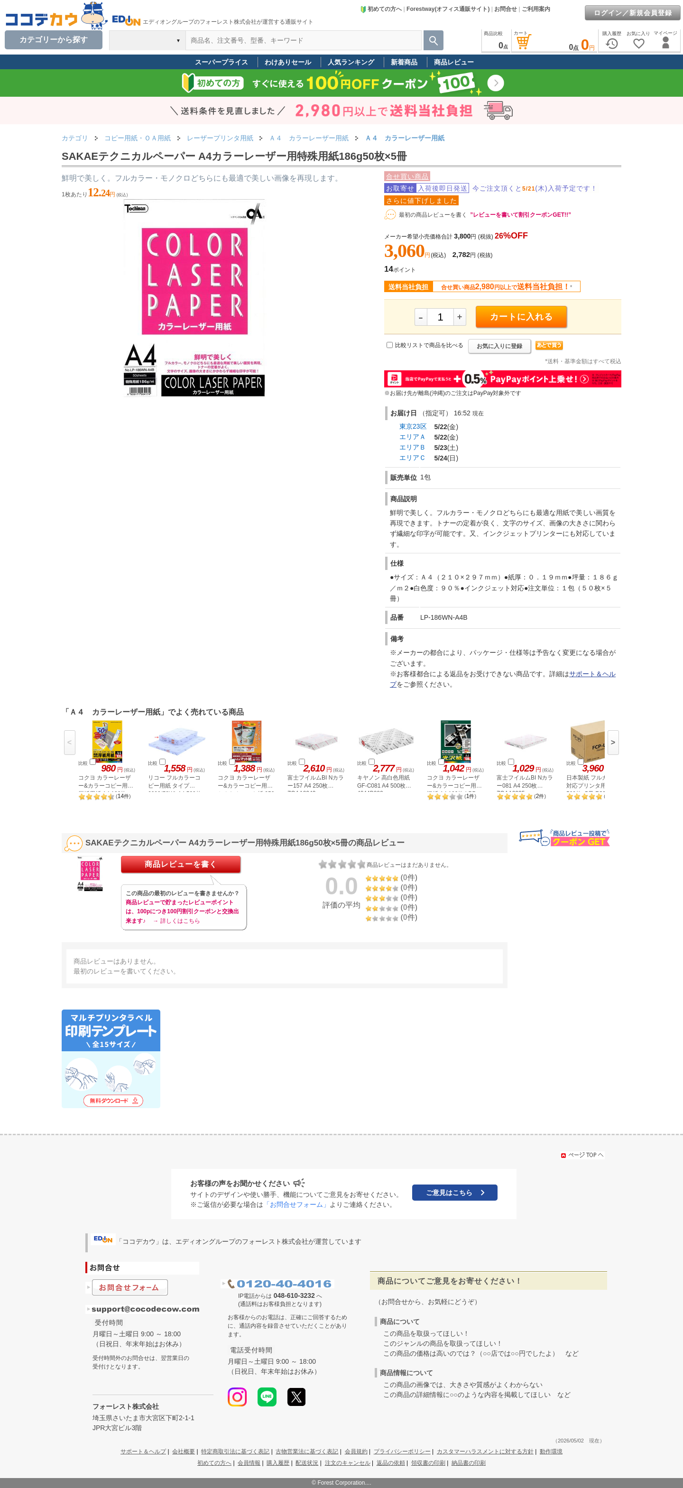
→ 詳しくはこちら (176, 921)
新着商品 (404, 62)
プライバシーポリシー (402, 1451)
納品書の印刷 (469, 1463)
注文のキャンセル (347, 1463)
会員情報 (249, 1463)
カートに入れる (521, 316)
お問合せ (505, 9)
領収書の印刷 (428, 1463)
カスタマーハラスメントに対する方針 (485, 1451)
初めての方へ (381, 9)
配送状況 (306, 1463)
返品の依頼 (391, 1463)
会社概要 (183, 1451)
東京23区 (413, 426)
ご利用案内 (536, 9)
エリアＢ (412, 447)
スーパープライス (221, 62)
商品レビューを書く (181, 864)
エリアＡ (412, 437)
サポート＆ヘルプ (143, 1451)
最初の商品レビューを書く (433, 214)
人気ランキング (351, 62)
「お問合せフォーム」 (296, 1204)
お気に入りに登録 (499, 346)
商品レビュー (454, 62)
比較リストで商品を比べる (429, 345)
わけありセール (288, 62)
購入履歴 (278, 1463)
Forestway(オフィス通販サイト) (447, 9)
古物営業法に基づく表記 (307, 1451)
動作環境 (551, 1451)
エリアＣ (412, 457)
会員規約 (356, 1451)
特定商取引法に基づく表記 (235, 1451)
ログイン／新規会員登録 (633, 13)
